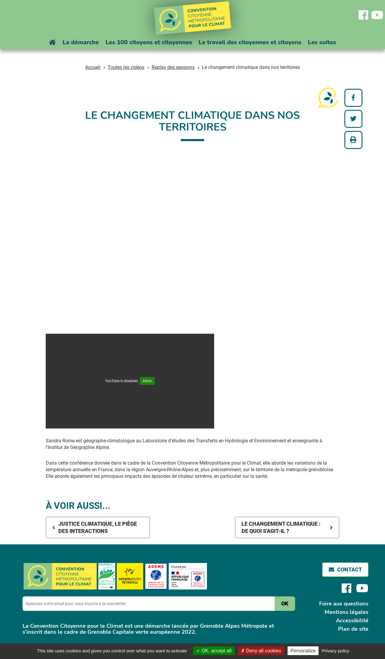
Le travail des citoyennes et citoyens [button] (250, 42)
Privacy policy (336, 650)
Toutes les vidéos (126, 67)
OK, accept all (213, 650)
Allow (147, 381)
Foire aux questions (343, 603)
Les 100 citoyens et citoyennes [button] (149, 42)
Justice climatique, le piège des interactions (97, 527)
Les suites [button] (322, 42)
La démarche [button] (81, 42)
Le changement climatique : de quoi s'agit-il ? (282, 527)
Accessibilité (352, 620)
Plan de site (353, 629)
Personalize (303, 650)
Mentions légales (346, 612)
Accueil (92, 67)
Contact (349, 569)
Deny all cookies (261, 650)
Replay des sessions (173, 67)
